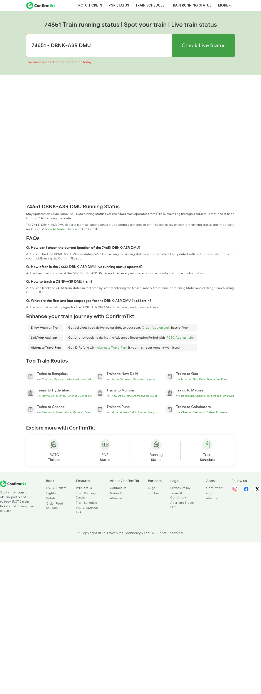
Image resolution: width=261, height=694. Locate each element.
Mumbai (138, 379)
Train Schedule (150, 5)
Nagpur (152, 412)
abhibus (153, 493)
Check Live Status (204, 45)
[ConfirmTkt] (13, 483)
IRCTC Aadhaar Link (180, 337)
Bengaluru (213, 379)
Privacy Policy (180, 488)
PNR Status (119, 5)
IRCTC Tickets (89, 5)
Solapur (142, 412)
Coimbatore (63, 412)
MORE (225, 5)
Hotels (50, 498)
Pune (224, 379)
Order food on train (156, 327)
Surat (153, 395)
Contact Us (118, 488)
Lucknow (149, 379)
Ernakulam (222, 412)
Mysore (58, 379)
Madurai (78, 412)
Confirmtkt (214, 488)
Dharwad (228, 395)
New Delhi (86, 379)
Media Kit (117, 493)
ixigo (151, 488)
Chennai (47, 379)
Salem (88, 412)
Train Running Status (191, 5)
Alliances (116, 498)
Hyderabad (72, 379)
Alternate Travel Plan (112, 347)
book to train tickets (59, 229)
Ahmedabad (141, 395)
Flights (51, 493)
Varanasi (125, 379)
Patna (115, 379)
